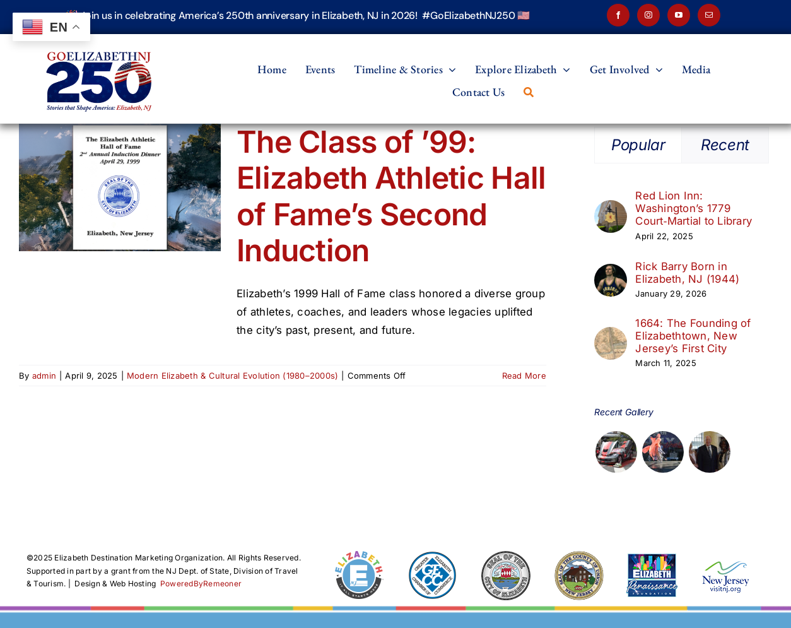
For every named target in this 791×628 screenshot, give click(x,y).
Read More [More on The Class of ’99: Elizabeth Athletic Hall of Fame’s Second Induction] (524, 375)
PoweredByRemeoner (201, 583)
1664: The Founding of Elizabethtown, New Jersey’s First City (693, 336)
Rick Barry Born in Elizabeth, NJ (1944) (687, 272)
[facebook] (618, 15)
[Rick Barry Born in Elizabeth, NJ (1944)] (610, 272)
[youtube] (679, 15)
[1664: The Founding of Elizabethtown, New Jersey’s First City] (610, 335)
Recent (725, 145)
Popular (638, 145)
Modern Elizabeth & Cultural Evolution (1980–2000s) (233, 375)
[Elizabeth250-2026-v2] (101, 39)
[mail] (709, 15)
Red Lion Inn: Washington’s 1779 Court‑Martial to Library (693, 208)
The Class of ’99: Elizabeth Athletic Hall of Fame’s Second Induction (391, 196)
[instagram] (648, 15)
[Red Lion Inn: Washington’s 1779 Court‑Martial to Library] (610, 209)
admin (44, 375)
